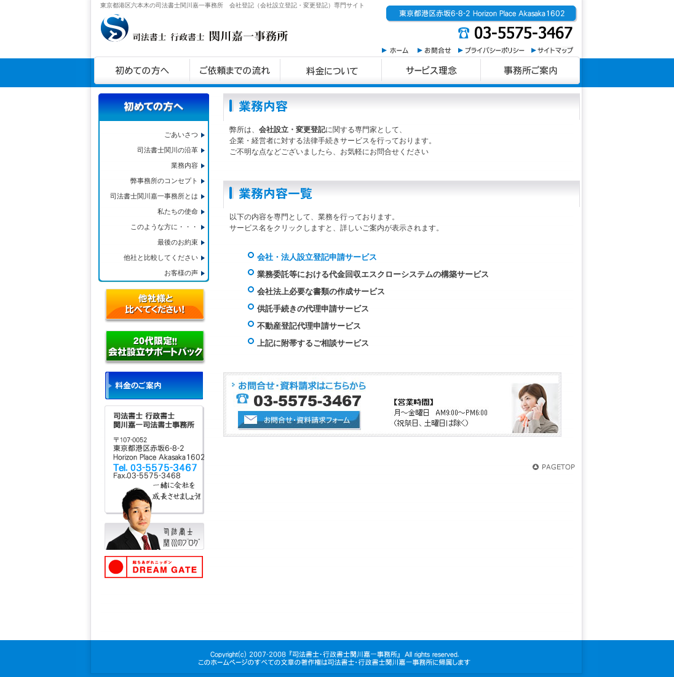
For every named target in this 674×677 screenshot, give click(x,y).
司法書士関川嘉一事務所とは (154, 196)
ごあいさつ (181, 134)
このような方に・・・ (164, 226)
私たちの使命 (177, 211)
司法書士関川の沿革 (167, 150)
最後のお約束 (177, 242)
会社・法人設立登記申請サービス (317, 257)
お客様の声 (181, 272)
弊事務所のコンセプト (164, 180)
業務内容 (184, 165)
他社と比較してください (161, 257)
